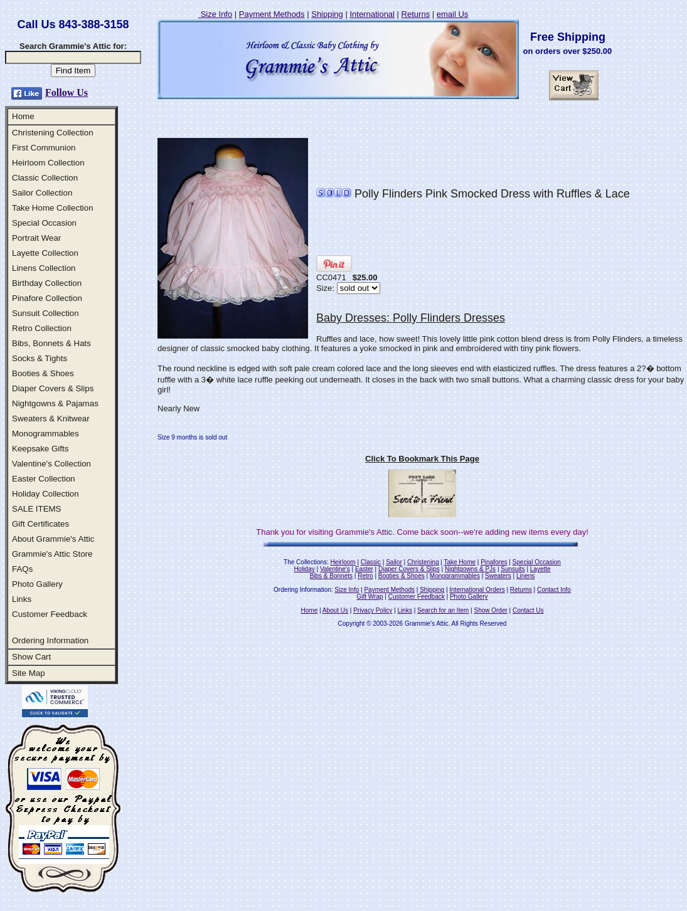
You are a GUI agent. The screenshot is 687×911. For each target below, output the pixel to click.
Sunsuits (513, 569)
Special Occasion (44, 223)
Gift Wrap (370, 596)
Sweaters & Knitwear (51, 418)
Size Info (215, 14)
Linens (525, 575)
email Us (453, 14)
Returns (416, 14)
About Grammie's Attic (53, 539)
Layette (540, 569)
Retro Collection (42, 328)
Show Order (490, 610)
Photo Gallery (37, 584)
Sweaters (498, 575)
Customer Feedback (49, 614)
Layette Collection (45, 253)
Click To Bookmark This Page (422, 458)
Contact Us (528, 610)
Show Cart (31, 656)
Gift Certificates (40, 524)
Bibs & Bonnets (331, 575)
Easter (364, 569)
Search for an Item (443, 610)
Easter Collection (43, 478)
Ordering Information (50, 640)
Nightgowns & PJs (470, 569)
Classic (371, 562)
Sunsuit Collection (45, 313)
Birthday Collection (47, 283)
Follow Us (66, 92)
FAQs (22, 569)
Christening (423, 562)
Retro (365, 575)
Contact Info (554, 589)
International (372, 14)
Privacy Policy (372, 610)
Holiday (304, 569)
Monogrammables (45, 433)
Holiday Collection (45, 493)
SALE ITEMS (36, 508)
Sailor (394, 562)
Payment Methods (272, 14)
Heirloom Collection (48, 162)
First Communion (43, 147)
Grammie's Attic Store (52, 554)
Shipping (327, 14)
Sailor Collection (42, 192)
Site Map (28, 673)
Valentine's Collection (51, 463)
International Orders (476, 589)
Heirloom (343, 562)
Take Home (460, 562)
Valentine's (335, 569)
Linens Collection (44, 268)
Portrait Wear (36, 238)
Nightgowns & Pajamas (55, 403)
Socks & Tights (39, 358)
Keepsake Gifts (40, 448)
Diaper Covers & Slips (52, 388)
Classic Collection (45, 177)
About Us (335, 610)
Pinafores (494, 562)
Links (21, 599)
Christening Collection (52, 132)
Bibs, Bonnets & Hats (51, 343)
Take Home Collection (52, 208)
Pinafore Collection (47, 298)
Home (23, 116)
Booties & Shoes (43, 373)
